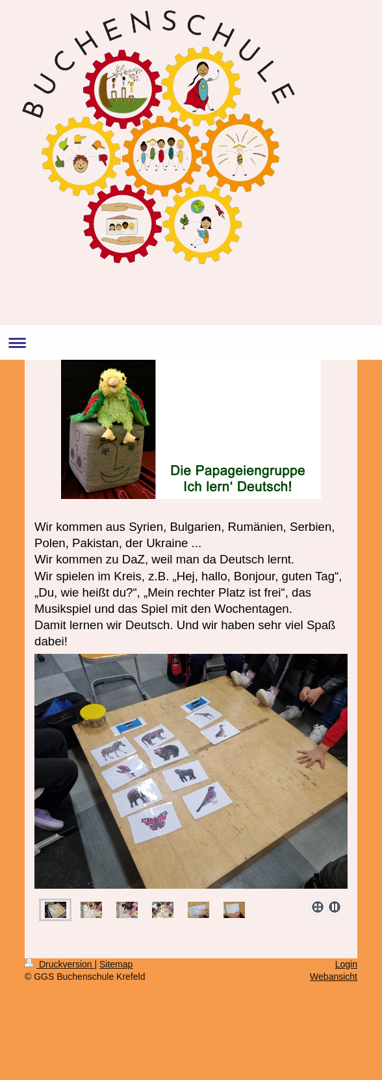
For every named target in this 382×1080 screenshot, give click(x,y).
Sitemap (116, 964)
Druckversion (59, 964)
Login (346, 964)
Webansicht (333, 976)
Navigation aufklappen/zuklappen (191, 343)
